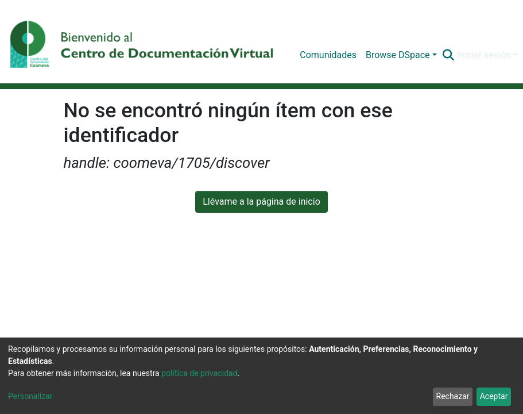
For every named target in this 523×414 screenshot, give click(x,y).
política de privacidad (199, 373)
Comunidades (328, 54)
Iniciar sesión (484, 54)
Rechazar (453, 396)
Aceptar (494, 396)
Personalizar (30, 396)
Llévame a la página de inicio (261, 201)
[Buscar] (448, 55)
